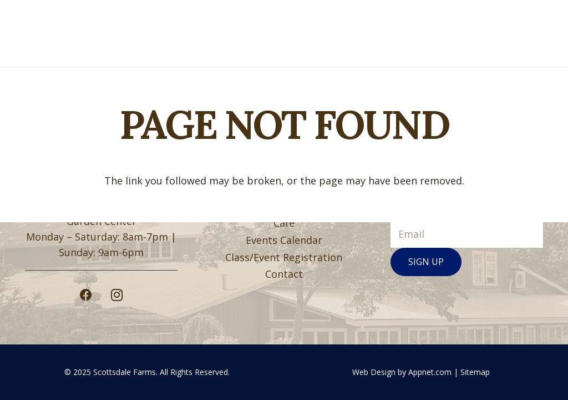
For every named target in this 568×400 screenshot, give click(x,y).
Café (284, 222)
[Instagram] (117, 295)
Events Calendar (284, 240)
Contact (284, 274)
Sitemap (475, 372)
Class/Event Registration (283, 257)
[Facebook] (86, 295)
